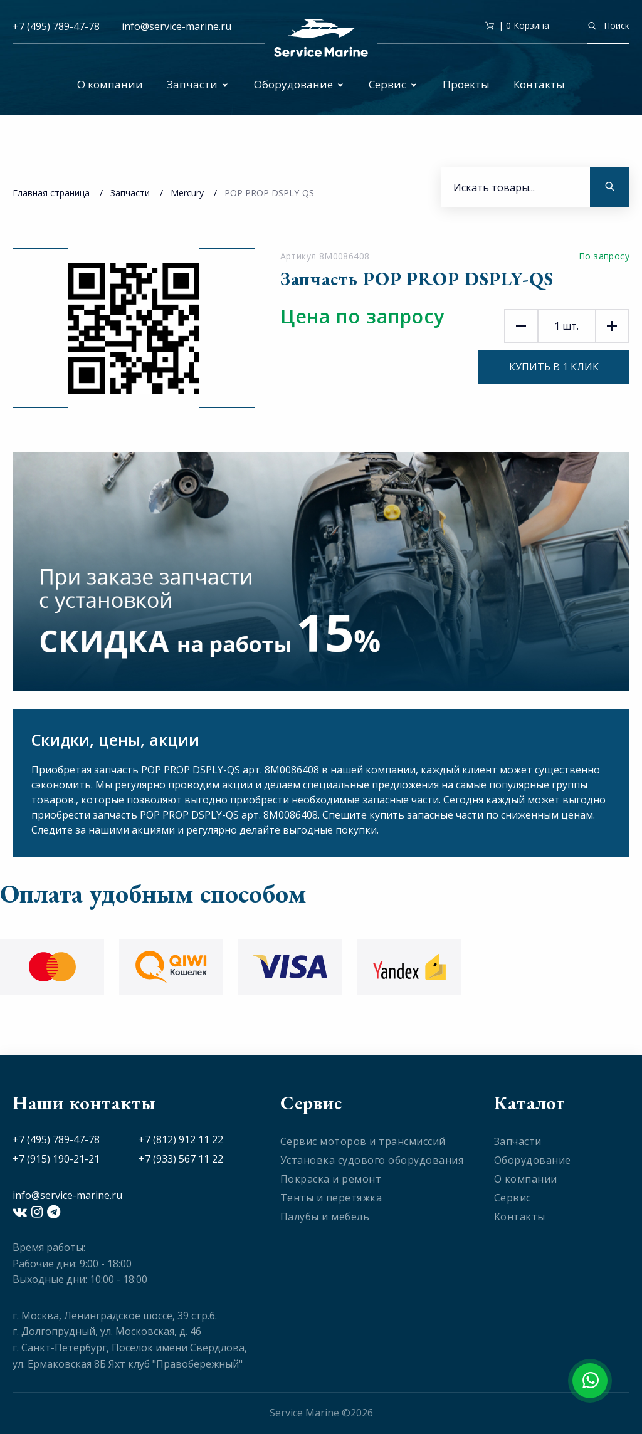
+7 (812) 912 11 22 (181, 1139)
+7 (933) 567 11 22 (181, 1159)
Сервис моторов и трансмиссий (363, 1141)
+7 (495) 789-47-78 (56, 26)
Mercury (187, 193)
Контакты (539, 84)
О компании (110, 84)
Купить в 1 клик (554, 367)
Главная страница (51, 193)
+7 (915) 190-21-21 (56, 1159)
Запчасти (197, 84)
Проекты (466, 84)
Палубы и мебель (325, 1216)
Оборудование (299, 84)
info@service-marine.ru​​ (176, 26)
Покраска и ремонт (331, 1179)
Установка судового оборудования (372, 1160)
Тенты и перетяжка (331, 1198)
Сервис (393, 84)
